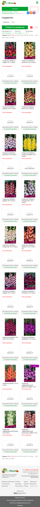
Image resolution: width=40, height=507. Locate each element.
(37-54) (21, 35)
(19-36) (16, 35)
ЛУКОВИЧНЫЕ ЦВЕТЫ (8, 13)
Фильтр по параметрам (14, 27)
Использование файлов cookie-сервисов (20, 500)
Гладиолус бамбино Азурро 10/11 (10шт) (9, 61)
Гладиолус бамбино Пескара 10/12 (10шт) (28, 292)
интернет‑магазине (11, 83)
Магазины (33, 481)
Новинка (6, 22)
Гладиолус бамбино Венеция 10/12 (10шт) (9, 153)
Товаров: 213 (6, 35)
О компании (6, 484)
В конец (11, 37)
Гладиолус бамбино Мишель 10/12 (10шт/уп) (29, 246)
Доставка (18, 484)
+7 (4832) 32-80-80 (30, 470)
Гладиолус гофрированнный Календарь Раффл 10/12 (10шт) (29, 432)
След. (7, 37)
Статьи (26, 486)
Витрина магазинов (7, 12)
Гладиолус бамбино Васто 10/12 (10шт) (28, 107)
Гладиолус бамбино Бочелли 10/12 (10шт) (29, 61)
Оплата (17, 481)
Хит (13, 22)
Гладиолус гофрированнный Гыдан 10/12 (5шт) (10, 431)
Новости (26, 484)
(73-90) (31, 35)
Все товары (18, 33)
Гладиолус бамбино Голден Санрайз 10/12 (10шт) (29, 154)
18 (26, 33)
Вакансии (33, 484)
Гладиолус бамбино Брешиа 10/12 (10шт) (9, 107)
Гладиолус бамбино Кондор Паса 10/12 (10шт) (28, 200)
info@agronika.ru (33, 473)
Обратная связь (20, 497)
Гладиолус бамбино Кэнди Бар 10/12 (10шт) (10, 246)
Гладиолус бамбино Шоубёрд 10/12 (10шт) (29, 338)
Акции (26, 481)
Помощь (20, 505)
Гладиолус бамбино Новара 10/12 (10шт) (9, 292)
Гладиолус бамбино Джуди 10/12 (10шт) (9, 200)
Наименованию (7, 33)
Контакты (5, 486)
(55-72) (26, 35)
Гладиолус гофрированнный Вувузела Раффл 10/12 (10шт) (29, 386)
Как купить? (19, 486)
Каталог (15, 9)
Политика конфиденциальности (20, 503)
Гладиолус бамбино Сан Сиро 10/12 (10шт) (10, 338)
